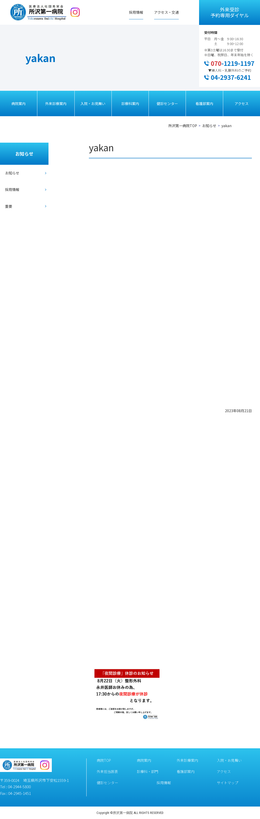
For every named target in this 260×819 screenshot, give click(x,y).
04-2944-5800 (19, 786)
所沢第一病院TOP (182, 125)
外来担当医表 (107, 771)
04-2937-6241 (231, 77)
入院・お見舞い (92, 103)
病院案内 (18, 103)
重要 (8, 206)
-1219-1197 (232, 63)
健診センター (167, 103)
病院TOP (104, 760)
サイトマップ (227, 782)
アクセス (242, 103)
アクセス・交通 (166, 12)
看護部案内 (204, 103)
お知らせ (209, 125)
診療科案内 (130, 103)
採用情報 (136, 12)
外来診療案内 (56, 103)
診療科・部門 (147, 771)
